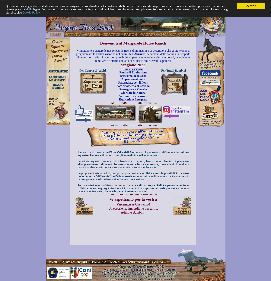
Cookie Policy (31, 12)
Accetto (251, 6)
